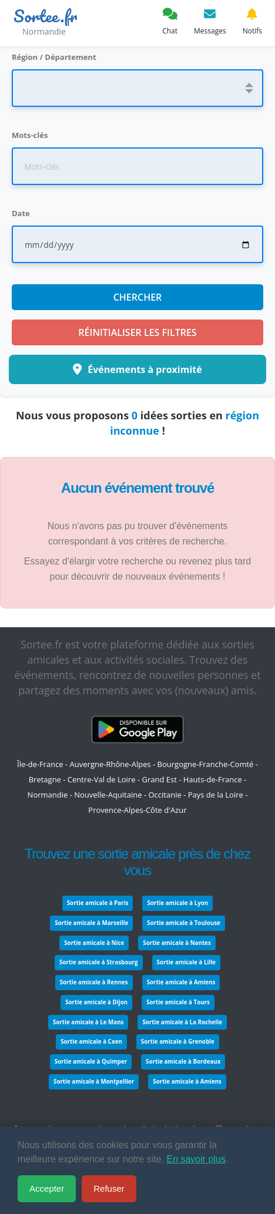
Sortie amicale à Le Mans (88, 1022)
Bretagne (45, 779)
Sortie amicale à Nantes (176, 943)
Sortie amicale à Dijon (96, 1002)
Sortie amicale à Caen (91, 1041)
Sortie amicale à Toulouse (183, 923)
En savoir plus (196, 1159)
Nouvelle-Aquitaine (108, 794)
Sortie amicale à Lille (186, 962)
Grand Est (159, 779)
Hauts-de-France (212, 779)
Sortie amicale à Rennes (94, 982)
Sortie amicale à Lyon (177, 903)
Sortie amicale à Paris (98, 903)
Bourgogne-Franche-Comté (205, 764)
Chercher (137, 297)
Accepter (46, 1188)
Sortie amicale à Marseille (91, 923)
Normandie (48, 794)
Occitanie (164, 794)
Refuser (109, 1188)
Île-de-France (40, 764)
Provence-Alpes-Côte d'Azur (137, 810)
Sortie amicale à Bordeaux (183, 1061)
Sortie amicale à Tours (178, 1002)
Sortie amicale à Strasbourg (98, 962)
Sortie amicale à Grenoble (177, 1041)
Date (21, 213)
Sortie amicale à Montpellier (93, 1081)
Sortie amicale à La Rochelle (182, 1022)
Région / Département (54, 57)
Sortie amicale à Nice (94, 943)
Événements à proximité (137, 369)
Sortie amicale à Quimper (91, 1061)
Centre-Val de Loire (102, 779)
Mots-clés (30, 135)
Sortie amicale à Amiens (181, 982)
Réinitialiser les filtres (137, 332)
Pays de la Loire (215, 794)
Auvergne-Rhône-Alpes (110, 764)
